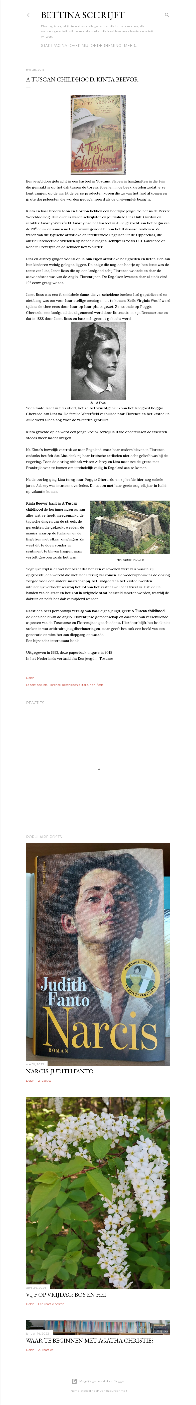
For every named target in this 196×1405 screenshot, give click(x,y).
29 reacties (45, 1350)
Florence (55, 685)
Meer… (130, 45)
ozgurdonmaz (116, 1390)
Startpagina (54, 45)
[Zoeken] (167, 14)
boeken (42, 685)
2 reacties (44, 1080)
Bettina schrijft (83, 15)
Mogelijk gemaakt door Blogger (98, 1381)
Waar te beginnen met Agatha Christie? (90, 1340)
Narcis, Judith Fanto (59, 1071)
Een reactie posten (51, 1304)
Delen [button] (30, 678)
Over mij (79, 45)
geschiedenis (71, 685)
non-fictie (96, 685)
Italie (84, 685)
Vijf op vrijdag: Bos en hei (66, 1294)
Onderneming (106, 45)
